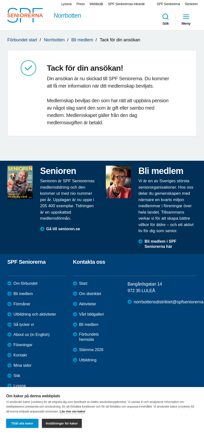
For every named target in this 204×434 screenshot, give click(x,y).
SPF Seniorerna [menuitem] (168, 4)
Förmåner (21, 304)
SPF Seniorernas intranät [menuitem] (126, 4)
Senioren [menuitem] (191, 4)
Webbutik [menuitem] (96, 4)
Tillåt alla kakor (22, 423)
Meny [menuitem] (186, 19)
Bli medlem (82, 40)
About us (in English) (31, 334)
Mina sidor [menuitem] (22, 365)
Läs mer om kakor (72, 411)
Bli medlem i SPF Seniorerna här (160, 244)
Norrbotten (54, 40)
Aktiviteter (87, 304)
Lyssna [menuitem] (66, 4)
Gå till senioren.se (63, 229)
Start (83, 283)
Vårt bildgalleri (91, 314)
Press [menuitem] (80, 4)
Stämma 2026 (91, 350)
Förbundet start (22, 40)
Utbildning (87, 360)
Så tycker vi (23, 324)
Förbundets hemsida (89, 337)
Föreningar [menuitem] (22, 345)
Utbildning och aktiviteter (34, 314)
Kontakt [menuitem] (20, 355)
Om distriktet (90, 294)
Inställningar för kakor (62, 423)
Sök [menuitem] (165, 19)
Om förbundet (25, 283)
